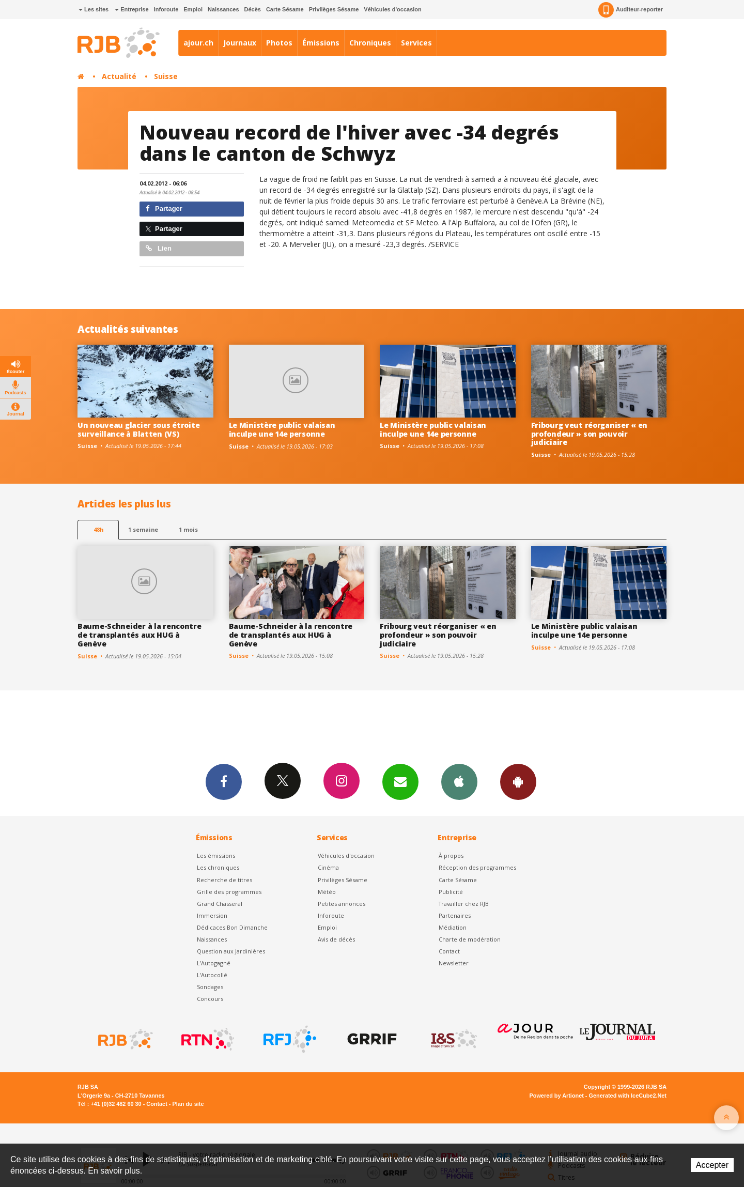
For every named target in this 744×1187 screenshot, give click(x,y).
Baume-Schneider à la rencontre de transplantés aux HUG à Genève (140, 635)
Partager (164, 208)
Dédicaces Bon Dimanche (232, 927)
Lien (159, 248)
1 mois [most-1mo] (188, 529)
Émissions (320, 43)
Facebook (224, 781)
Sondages (210, 986)
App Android (518, 781)
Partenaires (455, 915)
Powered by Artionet (557, 1095)
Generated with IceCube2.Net (628, 1095)
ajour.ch (198, 43)
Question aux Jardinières (231, 951)
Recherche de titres (224, 879)
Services (416, 43)
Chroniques (370, 43)
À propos (451, 855)
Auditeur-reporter (630, 10)
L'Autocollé (212, 975)
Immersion (212, 915)
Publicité (451, 891)
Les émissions (216, 855)
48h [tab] (98, 529)
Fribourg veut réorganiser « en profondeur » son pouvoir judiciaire (589, 434)
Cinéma (328, 867)
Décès (252, 9)
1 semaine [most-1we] (143, 529)
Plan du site (188, 1104)
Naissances (223, 9)
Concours (210, 998)
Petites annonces (341, 903)
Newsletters (400, 781)
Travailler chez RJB (464, 903)
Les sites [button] (94, 9)
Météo (327, 891)
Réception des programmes (477, 867)
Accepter (712, 1165)
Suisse (166, 76)
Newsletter (454, 963)
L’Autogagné (213, 963)
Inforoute (166, 9)
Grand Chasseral (219, 903)
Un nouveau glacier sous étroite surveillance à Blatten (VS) (138, 429)
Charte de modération (470, 939)
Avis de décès (336, 939)
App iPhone (459, 781)
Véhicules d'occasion (392, 9)
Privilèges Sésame (334, 9)
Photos (279, 43)
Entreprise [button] (131, 9)
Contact (449, 951)
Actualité (119, 76)
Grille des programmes (229, 891)
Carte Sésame (285, 9)
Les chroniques (218, 867)
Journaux (239, 43)
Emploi (193, 9)
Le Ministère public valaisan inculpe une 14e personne (282, 429)
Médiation (453, 927)
